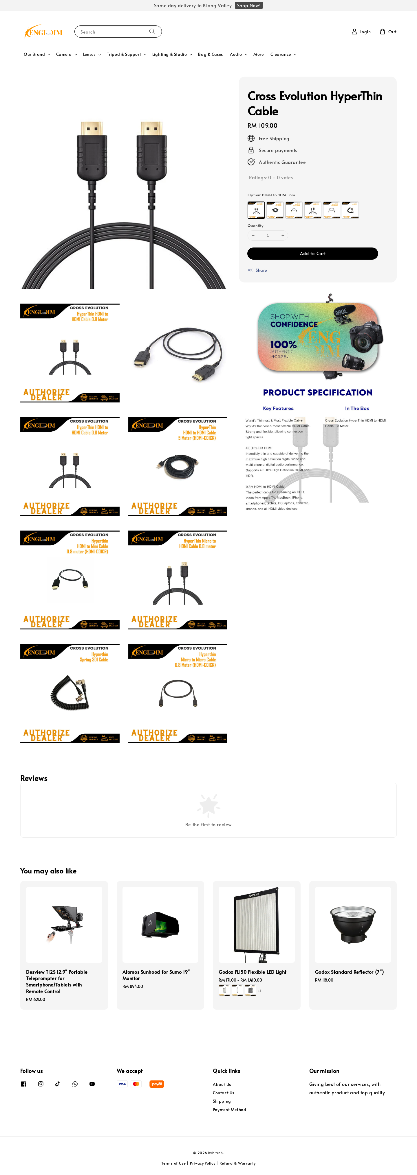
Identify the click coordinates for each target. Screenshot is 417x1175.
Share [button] (257, 270)
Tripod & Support (124, 54)
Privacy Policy (202, 1163)
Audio (236, 54)
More (258, 54)
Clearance (280, 54)
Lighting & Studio (169, 54)
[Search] (152, 31)
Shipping (222, 1101)
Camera (64, 54)
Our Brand (34, 54)
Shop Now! (249, 5)
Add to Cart (313, 253)
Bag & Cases (210, 54)
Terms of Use (173, 1163)
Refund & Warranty (238, 1163)
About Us (222, 1084)
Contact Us (223, 1092)
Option (271, 194)
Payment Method (229, 1109)
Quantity (255, 225)
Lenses (89, 54)
